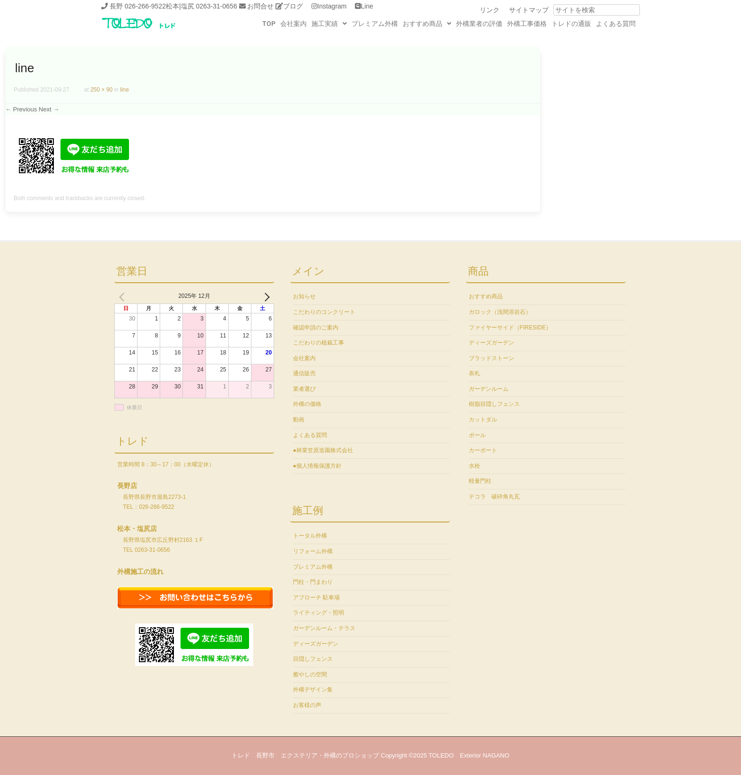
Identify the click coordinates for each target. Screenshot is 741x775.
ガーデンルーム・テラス (324, 628)
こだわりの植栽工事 (318, 342)
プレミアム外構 (375, 23)
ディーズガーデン (315, 643)
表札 (474, 373)
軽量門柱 (480, 481)
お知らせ (304, 296)
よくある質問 (616, 23)
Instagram (331, 6)
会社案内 (293, 23)
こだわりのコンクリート (324, 312)
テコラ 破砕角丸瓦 (494, 496)
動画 (298, 419)
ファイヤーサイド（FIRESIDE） (510, 327)
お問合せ (260, 6)
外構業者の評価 (479, 23)
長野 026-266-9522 (138, 6)
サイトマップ (529, 10)
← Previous (21, 109)
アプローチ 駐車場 (316, 597)
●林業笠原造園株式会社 (323, 450)
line (124, 89)
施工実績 (329, 23)
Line (367, 6)
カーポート (483, 450)
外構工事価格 (527, 23)
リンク (490, 10)
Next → (49, 109)
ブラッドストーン (491, 358)
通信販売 (304, 373)
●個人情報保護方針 (317, 466)
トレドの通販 (571, 23)
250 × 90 (101, 89)
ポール (477, 435)
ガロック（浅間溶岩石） (500, 312)
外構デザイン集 (313, 689)
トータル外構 (310, 535)
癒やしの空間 (310, 674)
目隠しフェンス (313, 659)
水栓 (474, 466)
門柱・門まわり (313, 582)
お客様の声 (307, 705)
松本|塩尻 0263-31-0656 (201, 6)
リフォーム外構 (313, 551)
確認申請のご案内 (315, 327)
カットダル (483, 419)
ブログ (293, 6)
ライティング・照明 (318, 612)
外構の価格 (307, 404)
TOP (269, 23)
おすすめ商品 (427, 23)
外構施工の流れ (140, 571)
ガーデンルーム (488, 389)
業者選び (304, 389)
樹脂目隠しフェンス (494, 404)
